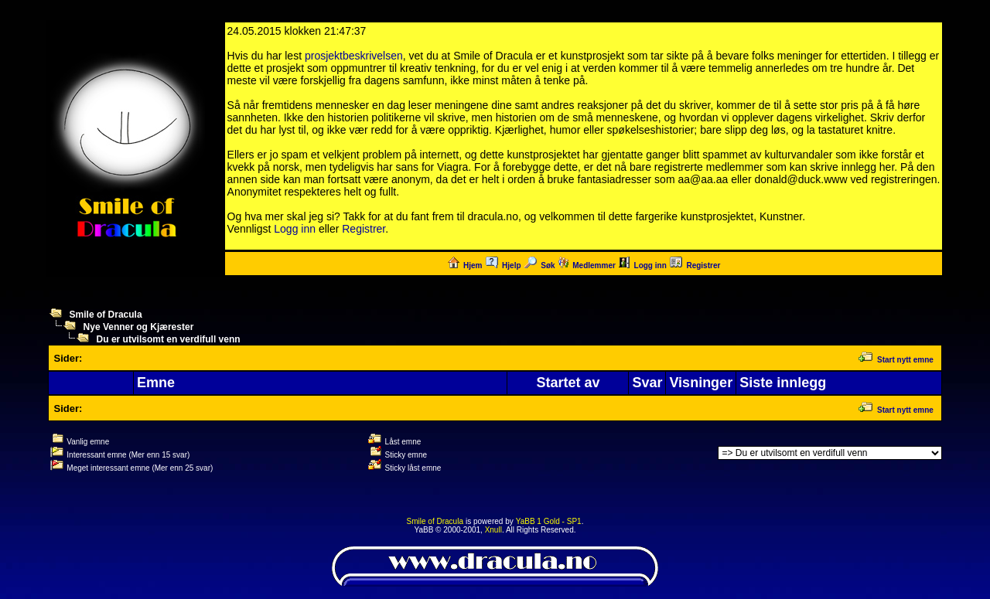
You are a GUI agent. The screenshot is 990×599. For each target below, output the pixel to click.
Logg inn (295, 229)
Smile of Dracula (106, 314)
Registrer (363, 229)
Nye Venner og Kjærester (139, 327)
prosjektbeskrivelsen (354, 55)
